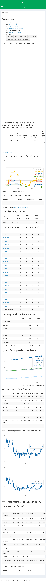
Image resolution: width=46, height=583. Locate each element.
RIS (12, 36)
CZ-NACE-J (6, 268)
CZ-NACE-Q (6, 292)
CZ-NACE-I (5, 265)
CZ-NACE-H (6, 262)
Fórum (43, 7)
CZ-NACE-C (6, 245)
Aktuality (35, 7)
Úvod (16, 7)
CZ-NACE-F (6, 255)
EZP (8, 36)
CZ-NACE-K (6, 272)
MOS (25, 36)
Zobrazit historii (7, 152)
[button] (2, 7)
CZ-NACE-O (6, 286)
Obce (29, 7)
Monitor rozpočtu (32, 36)
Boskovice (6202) (13, 25)
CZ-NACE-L (6, 275)
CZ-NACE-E (6, 251)
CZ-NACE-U (6, 306)
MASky (23, 7)
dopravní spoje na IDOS (23, 39)
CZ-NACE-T (6, 303)
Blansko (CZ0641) (14, 27)
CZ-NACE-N (6, 282)
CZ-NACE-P (6, 289)
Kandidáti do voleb (11, 39)
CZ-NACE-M (6, 279)
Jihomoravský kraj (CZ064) (16, 28)
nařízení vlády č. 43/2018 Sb (20, 207)
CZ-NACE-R (6, 296)
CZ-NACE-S (6, 299)
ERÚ (16, 36)
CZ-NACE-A (6, 238)
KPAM (20, 36)
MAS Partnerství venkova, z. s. (17, 32)
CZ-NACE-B (6, 241)
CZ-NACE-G (6, 258)
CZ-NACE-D (6, 248)
